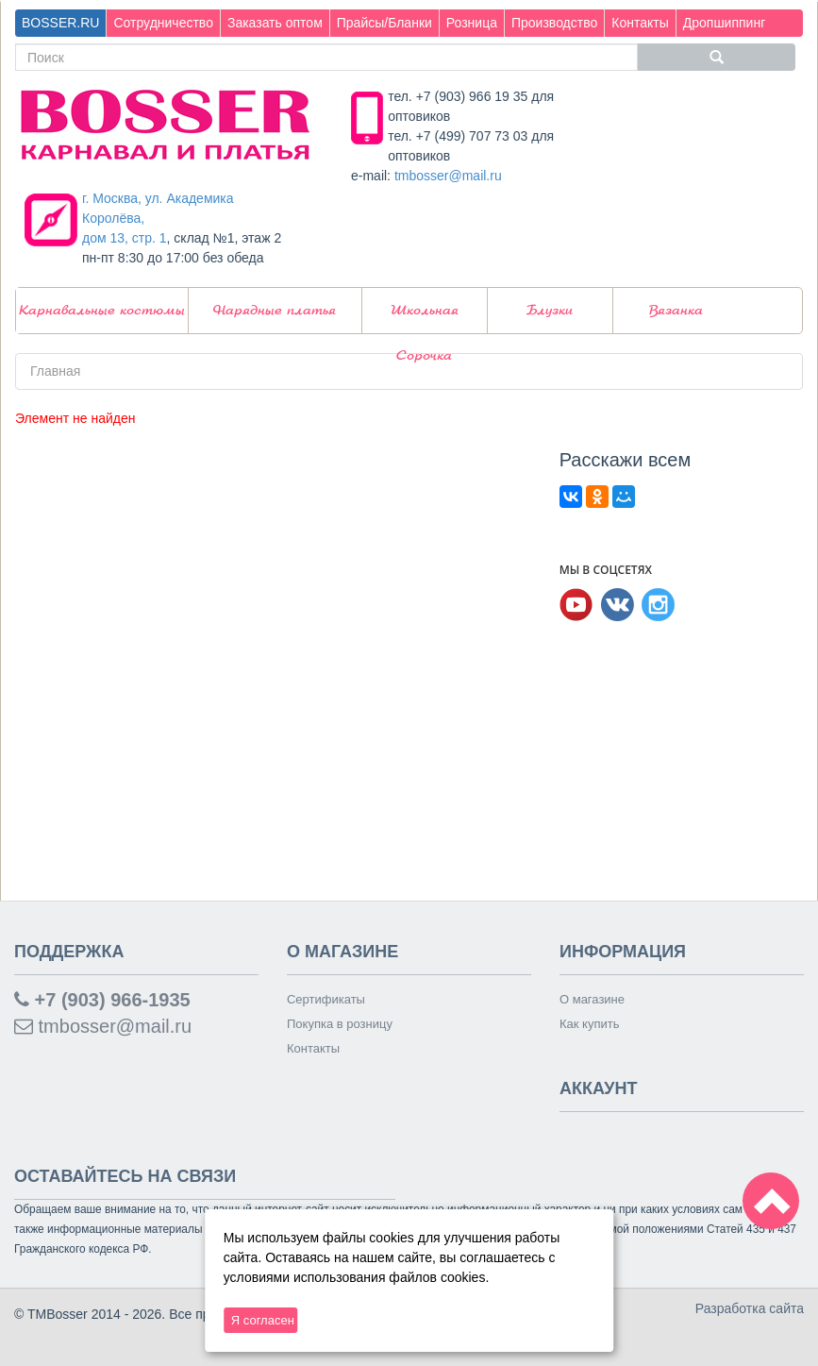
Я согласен (262, 1320)
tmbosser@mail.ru (448, 175)
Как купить (589, 1024)
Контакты (639, 22)
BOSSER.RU (60, 22)
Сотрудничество (162, 22)
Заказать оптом (275, 22)
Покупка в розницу (339, 1024)
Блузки (549, 310)
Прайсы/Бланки (384, 22)
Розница (471, 22)
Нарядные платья (274, 310)
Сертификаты (326, 999)
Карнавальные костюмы (102, 310)
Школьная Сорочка (425, 318)
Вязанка (676, 310)
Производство (554, 22)
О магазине (592, 999)
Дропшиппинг (724, 22)
